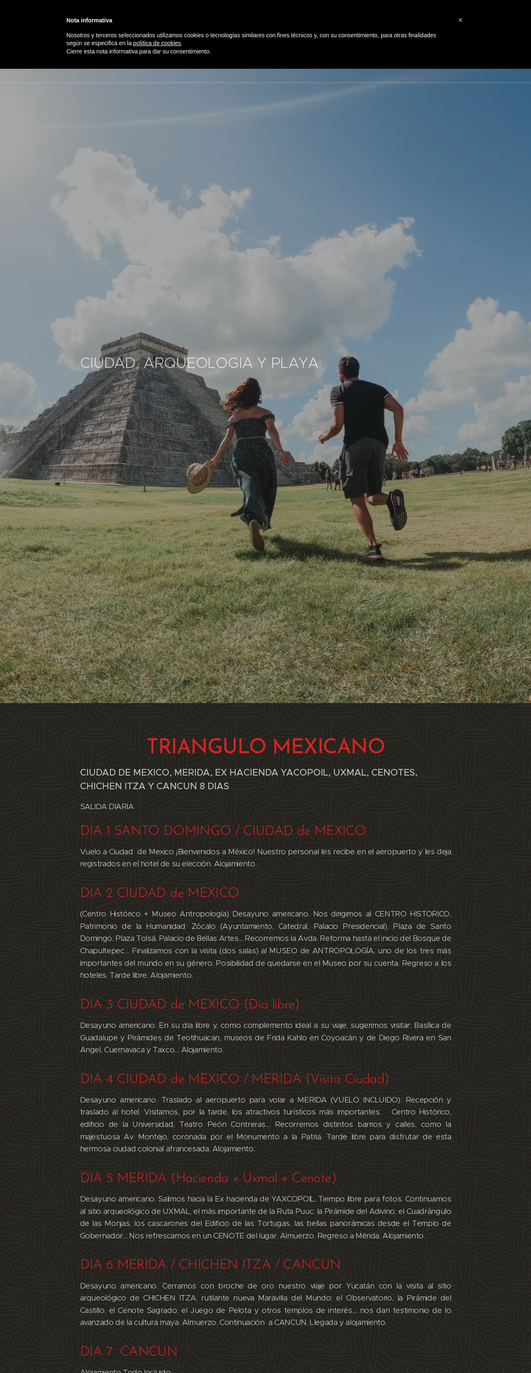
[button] (460, 20)
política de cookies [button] (157, 43)
